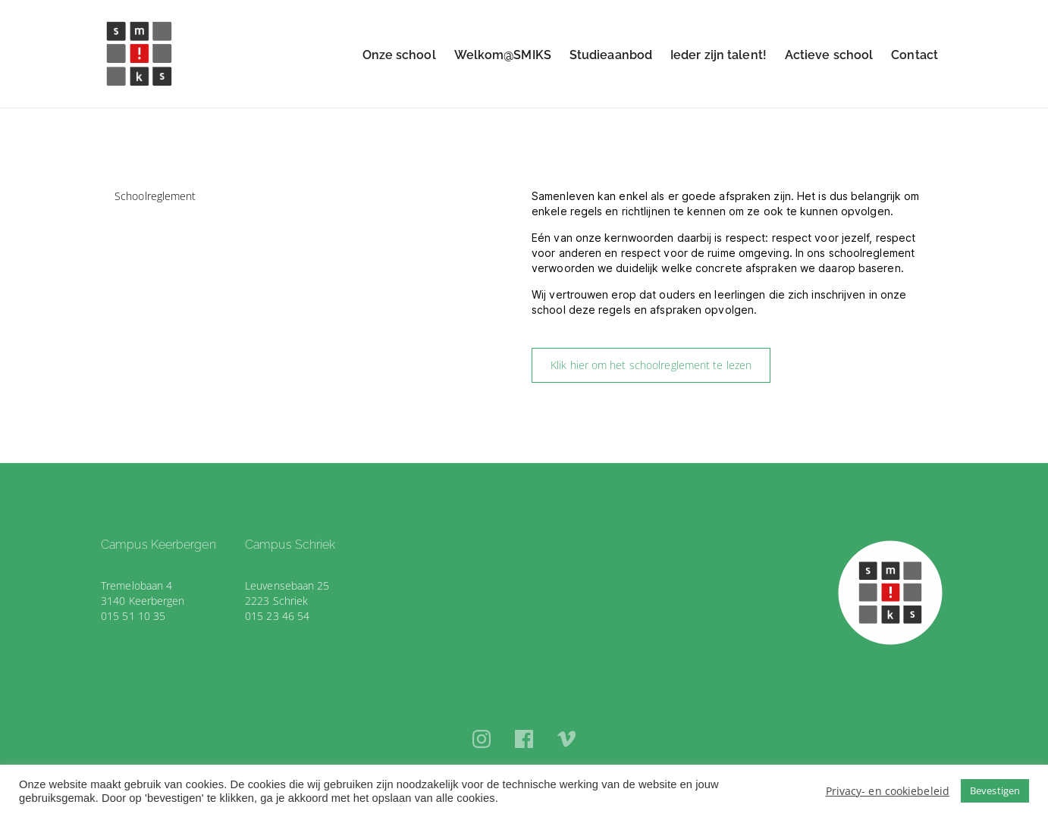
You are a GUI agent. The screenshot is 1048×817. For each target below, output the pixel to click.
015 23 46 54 (277, 616)
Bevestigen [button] (995, 790)
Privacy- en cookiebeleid (887, 791)
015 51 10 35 (133, 616)
